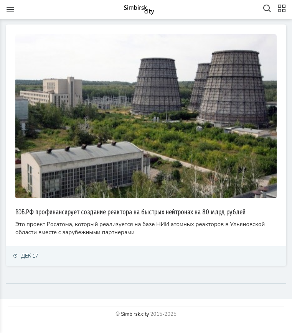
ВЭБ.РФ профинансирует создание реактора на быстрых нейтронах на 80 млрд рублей (130, 212)
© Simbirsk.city (132, 314)
